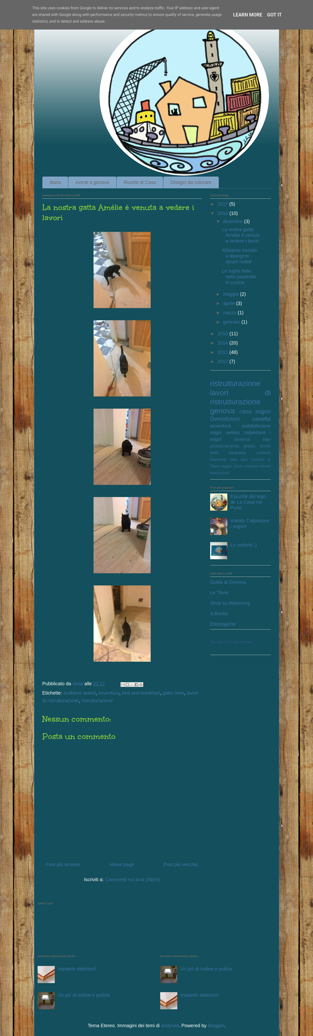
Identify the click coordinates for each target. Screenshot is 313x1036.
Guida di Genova (228, 582)
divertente (218, 459)
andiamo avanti (79, 693)
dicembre (233, 221)
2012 (223, 361)
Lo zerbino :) (243, 545)
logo (267, 439)
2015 (223, 333)
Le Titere (219, 592)
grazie (249, 446)
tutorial (265, 466)
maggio (231, 294)
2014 (223, 342)
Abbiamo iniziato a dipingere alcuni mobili (239, 256)
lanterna (242, 439)
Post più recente (63, 864)
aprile (229, 303)
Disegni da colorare (190, 182)
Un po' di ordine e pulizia (84, 995)
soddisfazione (256, 425)
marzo (230, 312)
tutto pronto (219, 473)
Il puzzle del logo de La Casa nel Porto (248, 502)
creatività (263, 453)
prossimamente (224, 446)
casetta (261, 419)
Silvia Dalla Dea (219, 641)
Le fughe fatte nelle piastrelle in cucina (239, 276)
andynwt (170, 1025)
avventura (108, 693)
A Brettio (219, 613)
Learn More (247, 15)
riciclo (265, 446)
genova (222, 410)
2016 (223, 213)
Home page (121, 864)
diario (55, 182)
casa (245, 411)
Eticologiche (223, 624)
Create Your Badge (242, 641)
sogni (216, 432)
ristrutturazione (97, 700)
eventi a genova (92, 182)
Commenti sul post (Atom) (132, 879)
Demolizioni (225, 419)
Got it (274, 15)
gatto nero (173, 693)
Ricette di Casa (140, 182)
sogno (263, 411)
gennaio (232, 322)
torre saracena (228, 452)
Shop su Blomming (230, 603)
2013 (223, 352)
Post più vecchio (181, 864)
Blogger (216, 1025)
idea (233, 459)
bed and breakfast (141, 693)
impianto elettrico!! (77, 968)
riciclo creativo (245, 466)
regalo (226, 466)
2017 (223, 204)
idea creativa (252, 459)
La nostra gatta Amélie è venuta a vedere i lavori (241, 235)
